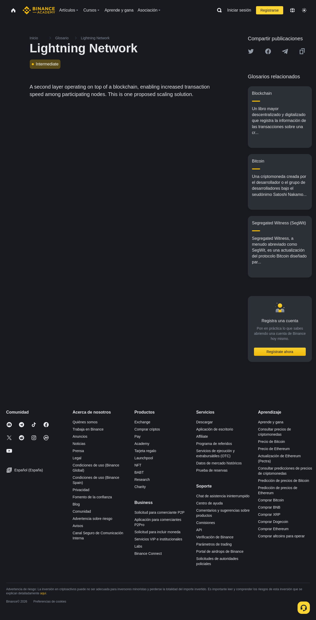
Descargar (204, 422)
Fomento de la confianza (92, 497)
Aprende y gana (270, 422)
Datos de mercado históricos (219, 463)
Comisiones (205, 523)
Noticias (79, 444)
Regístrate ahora (280, 352)
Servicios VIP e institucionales (158, 539)
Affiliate (202, 436)
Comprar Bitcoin (271, 500)
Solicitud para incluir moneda (157, 532)
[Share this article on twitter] (251, 51)
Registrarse (269, 10)
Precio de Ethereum (274, 449)
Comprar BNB (269, 507)
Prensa (78, 451)
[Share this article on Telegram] (285, 51)
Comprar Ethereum (273, 529)
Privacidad (81, 490)
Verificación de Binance (215, 537)
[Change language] (292, 10)
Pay (137, 436)
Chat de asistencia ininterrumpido (223, 496)
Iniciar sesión (239, 10)
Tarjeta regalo (145, 451)
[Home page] (39, 10)
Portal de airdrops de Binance (219, 551)
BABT (139, 472)
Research (142, 480)
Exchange (142, 422)
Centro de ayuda (209, 503)
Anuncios (80, 436)
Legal (77, 458)
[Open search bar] (217, 10)
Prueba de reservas (212, 470)
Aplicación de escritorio (214, 429)
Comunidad (82, 511)
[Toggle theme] (304, 10)
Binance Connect (148, 553)
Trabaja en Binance (88, 429)
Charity (140, 487)
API (199, 530)
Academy (141, 444)
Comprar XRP (269, 514)
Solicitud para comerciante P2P (159, 512)
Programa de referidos (214, 444)
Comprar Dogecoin (273, 522)
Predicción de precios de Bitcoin (283, 481)
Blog (76, 504)
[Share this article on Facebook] (268, 51)
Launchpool (143, 458)
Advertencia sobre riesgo (92, 519)
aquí (43, 593)
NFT (137, 465)
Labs (138, 546)
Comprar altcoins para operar (281, 536)
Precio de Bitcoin (271, 442)
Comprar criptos (147, 429)
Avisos (78, 526)
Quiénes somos (85, 422)
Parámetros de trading (214, 544)
